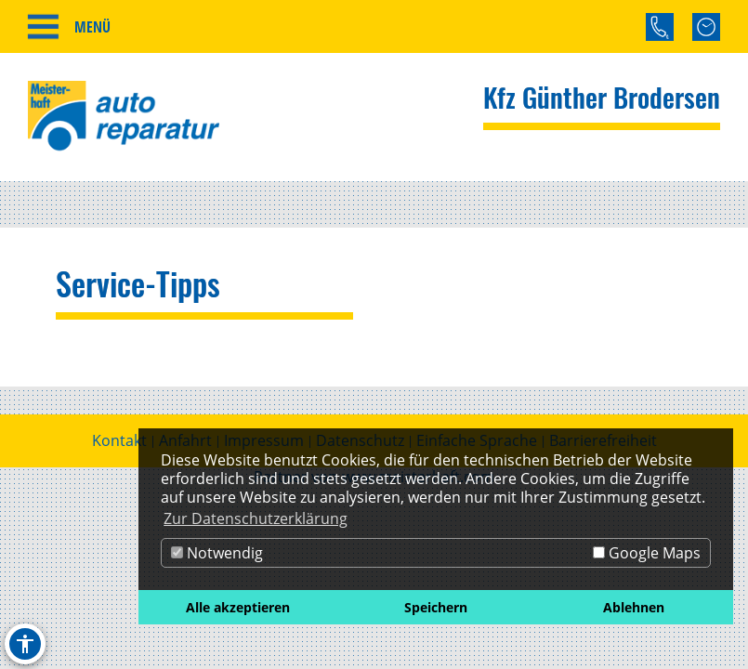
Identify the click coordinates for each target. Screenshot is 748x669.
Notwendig (217, 553)
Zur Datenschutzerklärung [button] (256, 518)
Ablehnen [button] (633, 607)
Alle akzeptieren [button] (238, 607)
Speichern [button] (435, 607)
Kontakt (119, 440)
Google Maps (647, 553)
